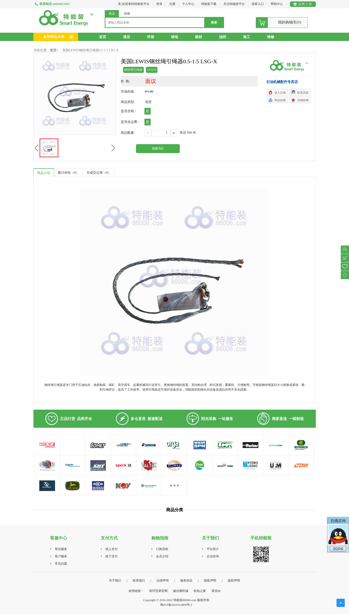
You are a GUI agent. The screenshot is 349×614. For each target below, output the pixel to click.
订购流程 (162, 549)
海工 (246, 37)
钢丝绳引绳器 (133, 69)
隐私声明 (210, 580)
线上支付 (111, 549)
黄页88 (216, 591)
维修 (270, 37)
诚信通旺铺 (180, 591)
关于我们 (115, 580)
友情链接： (136, 591)
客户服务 (61, 556)
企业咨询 (213, 556)
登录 (159, 4)
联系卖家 (303, 92)
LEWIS (151, 69)
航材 (198, 37)
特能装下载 (209, 4)
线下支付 (111, 556)
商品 (112, 13)
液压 (126, 37)
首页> (54, 50)
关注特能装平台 (234, 4)
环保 (150, 37)
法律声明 (162, 580)
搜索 (214, 22)
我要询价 (158, 148)
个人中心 (188, 4)
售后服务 (61, 549)
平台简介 (213, 549)
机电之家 (200, 591)
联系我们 (139, 580)
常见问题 (61, 563)
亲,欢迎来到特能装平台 (133, 4)
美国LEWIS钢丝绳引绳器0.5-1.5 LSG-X (90, 50)
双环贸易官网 (158, 591)
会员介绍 (162, 556)
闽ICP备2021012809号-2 (176, 604)
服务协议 (186, 580)
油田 (222, 37)
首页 (102, 37)
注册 (172, 4)
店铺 (127, 13)
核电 (174, 37)
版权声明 (234, 580)
